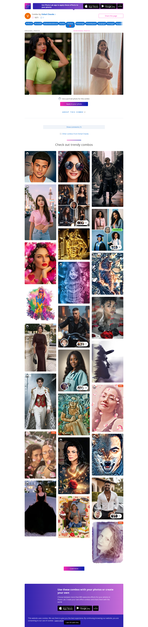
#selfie (62, 23)
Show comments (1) (74, 127)
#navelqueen (91, 23)
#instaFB (38, 23)
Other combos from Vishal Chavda (74, 134)
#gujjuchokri (121, 23)
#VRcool (29, 23)
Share (111, 16)
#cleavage (80, 23)
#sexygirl (110, 23)
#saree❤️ (70, 24)
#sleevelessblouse (51, 23)
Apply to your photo (74, 104)
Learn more (59, 621)
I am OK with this (72, 622)
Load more (74, 568)
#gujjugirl (102, 23)
